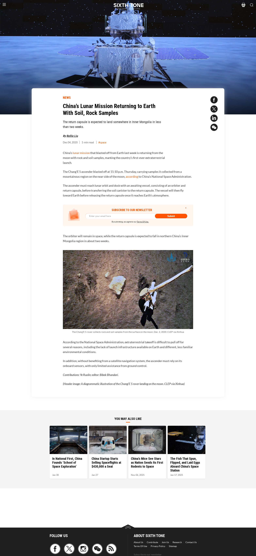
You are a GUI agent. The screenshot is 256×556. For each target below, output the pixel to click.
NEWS (67, 97)
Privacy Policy (158, 546)
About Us (138, 542)
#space (102, 142)
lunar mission (81, 153)
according (132, 176)
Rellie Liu (72, 136)
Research (177, 542)
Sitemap (173, 546)
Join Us (165, 542)
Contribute (152, 542)
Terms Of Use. (143, 222)
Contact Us (191, 542)
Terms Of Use (140, 546)
